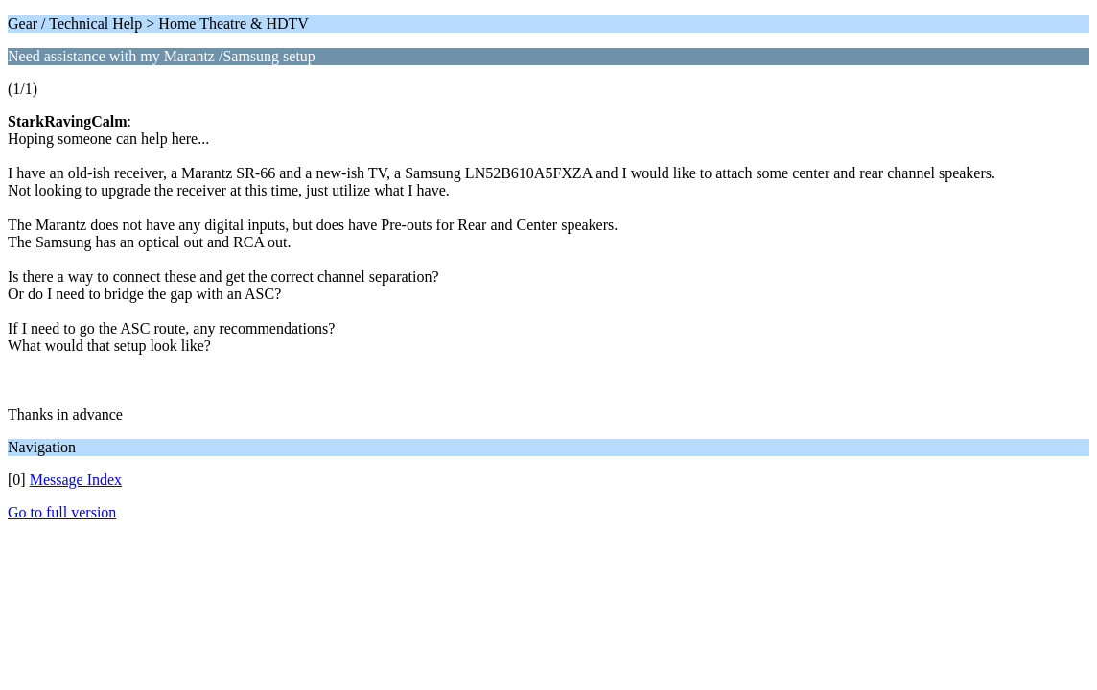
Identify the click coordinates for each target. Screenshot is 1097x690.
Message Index (76, 480)
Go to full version (62, 512)
